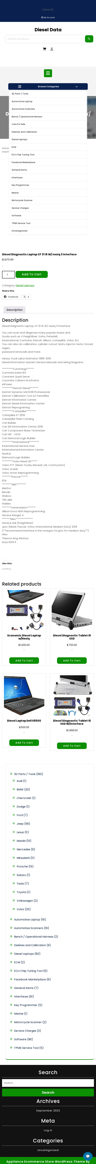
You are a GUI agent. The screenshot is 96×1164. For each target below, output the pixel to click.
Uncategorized (19, 230)
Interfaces (17, 177)
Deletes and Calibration (24, 131)
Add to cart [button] (24, 660)
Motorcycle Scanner (22, 200)
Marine (15, 192)
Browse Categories (48, 86)
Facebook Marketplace (23, 162)
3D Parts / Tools (20, 93)
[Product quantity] (8, 275)
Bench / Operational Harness (27, 116)
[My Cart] (44, 49)
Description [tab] (14, 310)
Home (5, 148)
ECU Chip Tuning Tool (23, 154)
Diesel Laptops (19, 139)
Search (89, 38)
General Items (19, 169)
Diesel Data (48, 30)
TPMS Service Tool (21, 223)
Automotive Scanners (23, 108)
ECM (14, 147)
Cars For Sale (18, 124)
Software (16, 215)
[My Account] (48, 17)
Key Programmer (20, 185)
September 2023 (48, 1110)
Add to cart (32, 274)
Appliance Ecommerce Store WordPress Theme (45, 1162)
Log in (48, 1130)
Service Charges (20, 208)
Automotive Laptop (22, 101)
